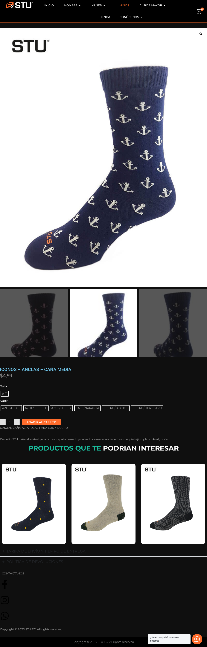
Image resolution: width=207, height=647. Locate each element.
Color (3, 401)
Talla (3, 386)
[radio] (5, 394)
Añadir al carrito (41, 422)
